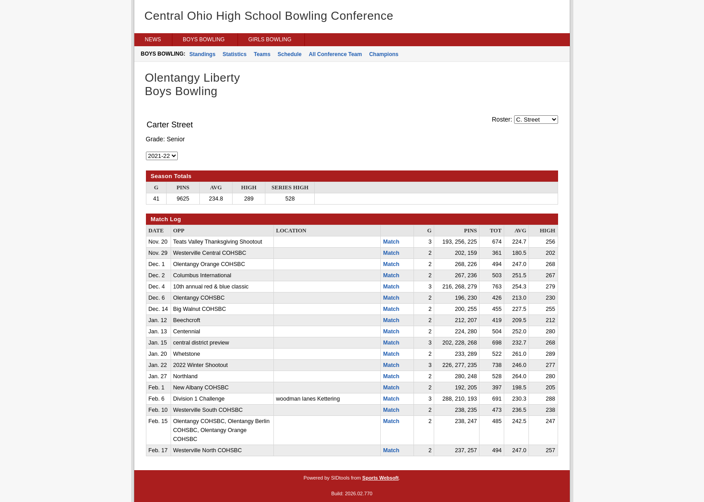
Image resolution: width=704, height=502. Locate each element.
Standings (202, 54)
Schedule (289, 54)
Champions (383, 54)
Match (391, 242)
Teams (262, 54)
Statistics (234, 54)
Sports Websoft (380, 477)
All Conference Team (335, 54)
